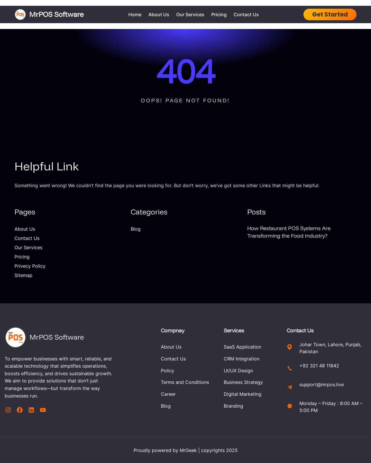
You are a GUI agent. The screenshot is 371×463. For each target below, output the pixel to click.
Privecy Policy (30, 266)
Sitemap (23, 275)
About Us (24, 229)
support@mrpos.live (321, 384)
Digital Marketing (242, 394)
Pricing (22, 257)
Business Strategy (243, 382)
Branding (233, 406)
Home (134, 14)
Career (168, 394)
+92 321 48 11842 (319, 366)
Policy (167, 370)
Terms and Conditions (185, 382)
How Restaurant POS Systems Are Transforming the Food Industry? (288, 232)
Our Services (28, 247)
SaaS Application (242, 347)
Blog (136, 229)
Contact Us (26, 238)
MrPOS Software (56, 14)
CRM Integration (241, 359)
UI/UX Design (238, 370)
